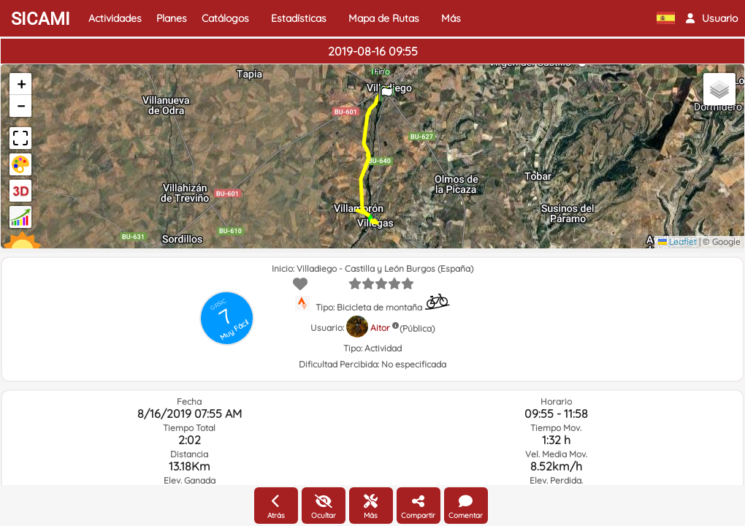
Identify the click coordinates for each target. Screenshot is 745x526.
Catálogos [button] (225, 18)
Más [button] (451, 18)
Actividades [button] (115, 18)
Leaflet (677, 241)
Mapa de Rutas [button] (383, 18)
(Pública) (417, 328)
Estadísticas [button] (298, 18)
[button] (712, 18)
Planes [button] (171, 18)
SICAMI (40, 19)
